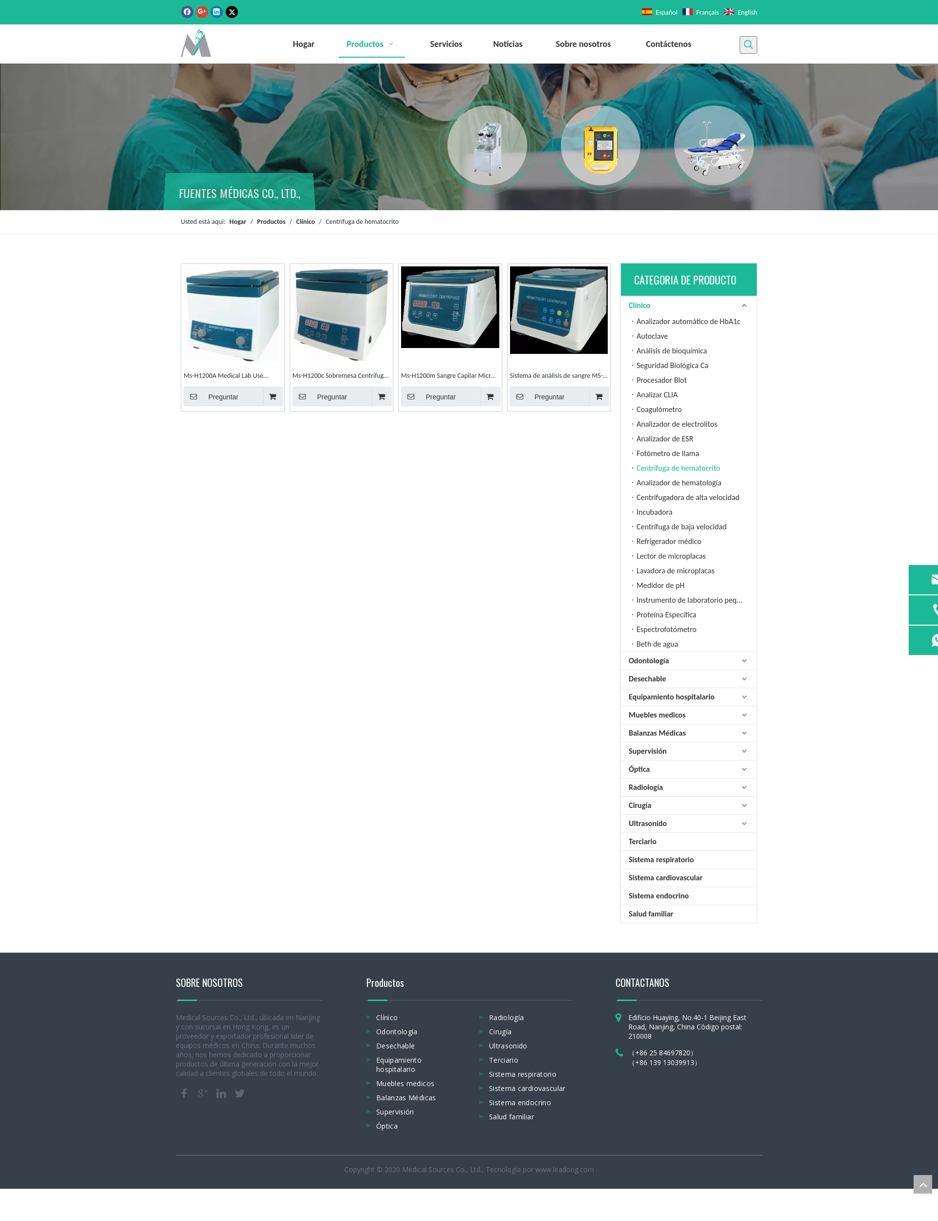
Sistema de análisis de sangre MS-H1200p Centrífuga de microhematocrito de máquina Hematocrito (556, 376)
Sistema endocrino (659, 895)
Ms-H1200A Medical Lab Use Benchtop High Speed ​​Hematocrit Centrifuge (230, 376)
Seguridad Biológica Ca (672, 365)
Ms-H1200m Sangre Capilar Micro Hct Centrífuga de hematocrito (447, 376)
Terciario (643, 841)
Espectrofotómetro (667, 629)
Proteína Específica (666, 614)
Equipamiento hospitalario (672, 696)
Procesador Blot (662, 380)
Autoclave (652, 336)
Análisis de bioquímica (672, 350)
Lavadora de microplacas (675, 570)
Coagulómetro (659, 409)
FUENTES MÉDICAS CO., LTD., (239, 194)
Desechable (647, 678)
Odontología (649, 660)
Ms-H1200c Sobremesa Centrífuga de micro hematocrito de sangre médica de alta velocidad (340, 376)
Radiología (646, 787)
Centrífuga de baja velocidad (681, 526)
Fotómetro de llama (668, 453)
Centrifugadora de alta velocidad (688, 497)
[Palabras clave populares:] (748, 45)
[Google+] (202, 11)
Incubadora (654, 512)
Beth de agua (657, 644)
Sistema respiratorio (661, 859)
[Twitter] (232, 11)
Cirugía (640, 805)
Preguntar (211, 396)
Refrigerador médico (669, 541)
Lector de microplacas (671, 556)
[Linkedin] (217, 11)
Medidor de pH (660, 585)
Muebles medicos (657, 715)
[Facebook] (187, 11)
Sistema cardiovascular (666, 877)
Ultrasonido (648, 823)
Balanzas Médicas (657, 733)
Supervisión (648, 751)
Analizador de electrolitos (677, 424)
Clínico (639, 305)
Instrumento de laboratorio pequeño (695, 600)
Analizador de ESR (665, 438)
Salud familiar (651, 913)
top (923, 1184)
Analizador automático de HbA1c (689, 321)
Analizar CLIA (657, 394)
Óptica (639, 769)
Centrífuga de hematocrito (678, 468)
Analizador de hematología (679, 482)
